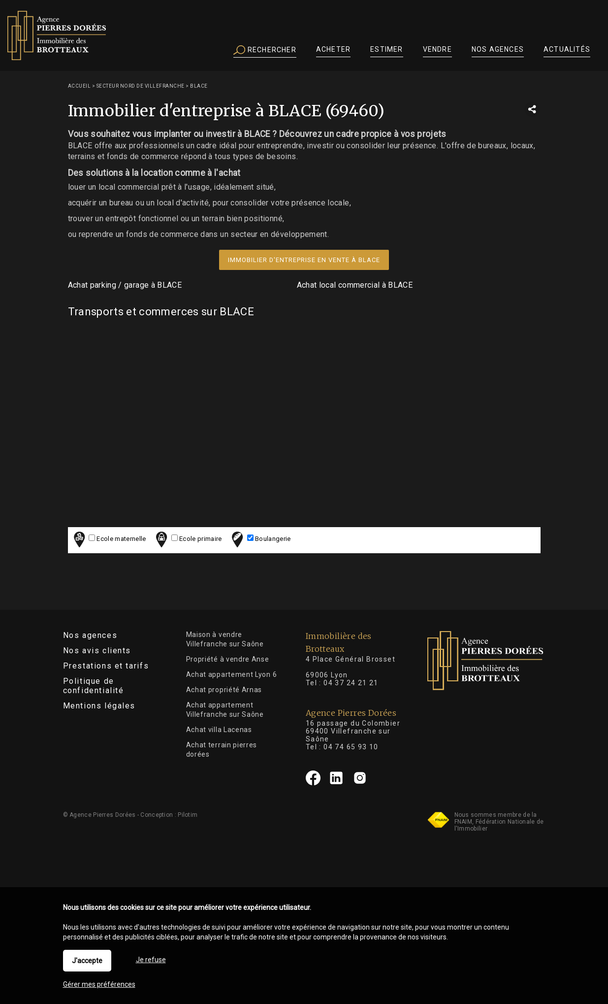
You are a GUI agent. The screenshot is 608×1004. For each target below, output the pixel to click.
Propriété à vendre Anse (227, 659)
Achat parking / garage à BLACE (125, 285)
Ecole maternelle (108, 539)
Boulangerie (260, 539)
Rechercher (264, 50)
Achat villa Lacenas (219, 730)
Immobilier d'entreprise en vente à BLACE (304, 260)
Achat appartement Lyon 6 (231, 674)
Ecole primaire (187, 539)
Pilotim (187, 814)
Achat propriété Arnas (224, 690)
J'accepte (87, 961)
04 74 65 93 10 (351, 747)
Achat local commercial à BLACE (355, 285)
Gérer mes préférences (99, 984)
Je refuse (151, 960)
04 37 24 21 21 (351, 683)
